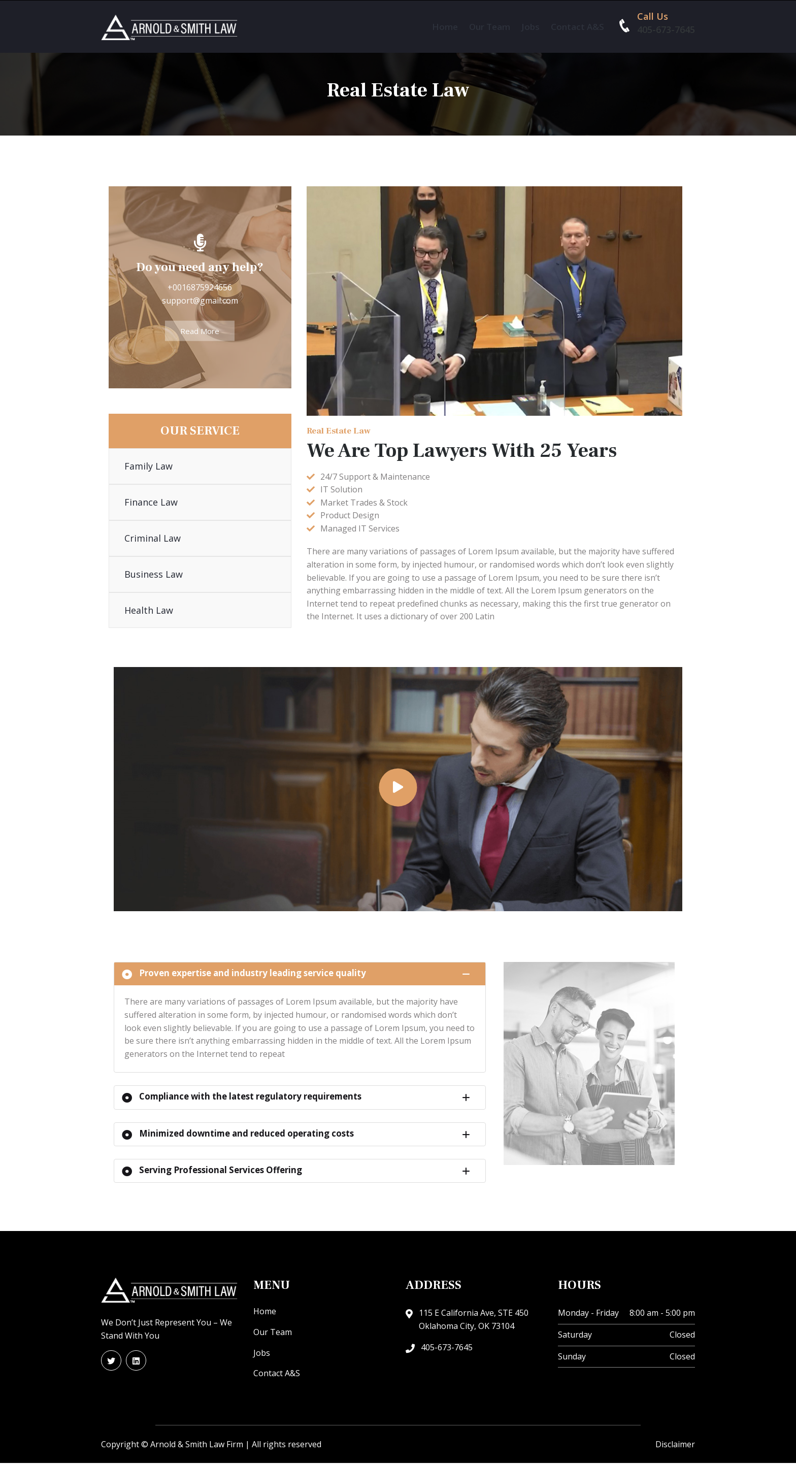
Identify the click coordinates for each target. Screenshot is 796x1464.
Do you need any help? (199, 268)
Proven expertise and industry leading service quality (245, 974)
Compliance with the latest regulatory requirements (243, 1097)
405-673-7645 (666, 29)
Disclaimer (675, 1445)
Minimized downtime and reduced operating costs (239, 1134)
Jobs (530, 26)
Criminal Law (152, 539)
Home (445, 26)
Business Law (153, 574)
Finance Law (151, 502)
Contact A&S (577, 26)
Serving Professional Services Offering (212, 1170)
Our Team (489, 26)
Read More (199, 331)
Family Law (148, 466)
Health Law (148, 610)
